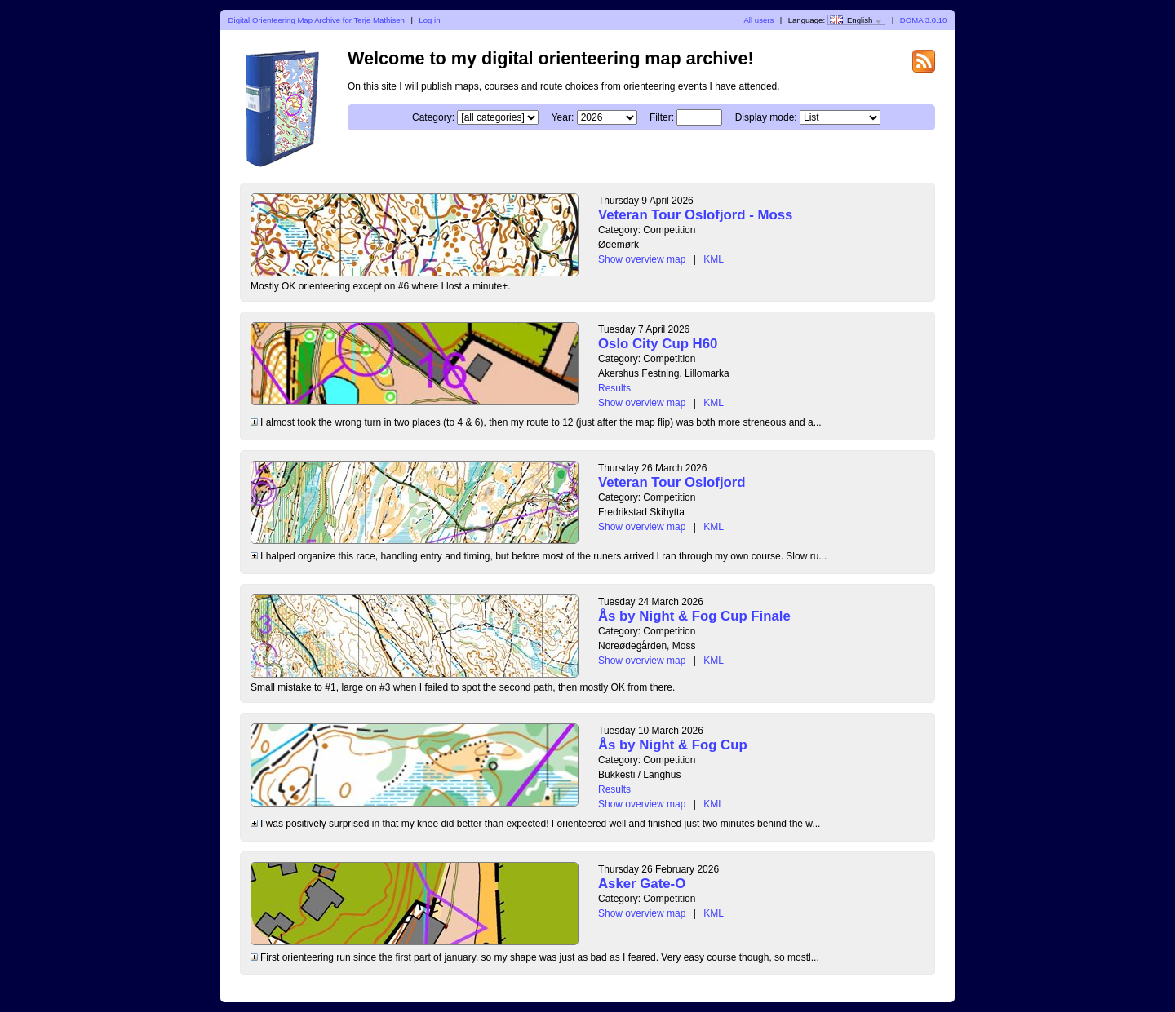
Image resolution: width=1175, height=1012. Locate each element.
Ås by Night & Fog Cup (672, 745)
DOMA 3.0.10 (923, 19)
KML (713, 259)
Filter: (662, 117)
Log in (429, 19)
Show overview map (641, 259)
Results (614, 388)
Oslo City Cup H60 (657, 343)
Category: (433, 117)
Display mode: (766, 117)
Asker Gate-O (641, 883)
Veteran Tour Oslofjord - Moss (695, 215)
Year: (563, 117)
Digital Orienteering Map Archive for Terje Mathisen (316, 19)
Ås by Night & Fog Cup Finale (694, 616)
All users (758, 19)
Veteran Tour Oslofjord (672, 482)
